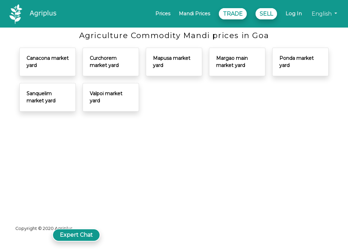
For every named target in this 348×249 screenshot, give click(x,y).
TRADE (233, 14)
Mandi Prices (194, 14)
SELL (266, 14)
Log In (293, 14)
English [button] (322, 14)
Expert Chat (76, 235)
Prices (162, 14)
